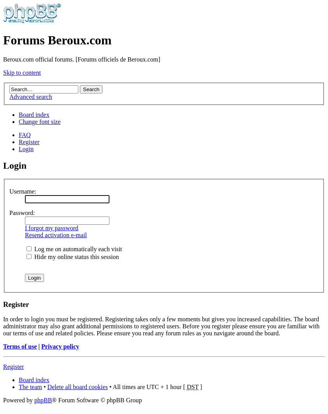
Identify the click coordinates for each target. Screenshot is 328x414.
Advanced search (30, 96)
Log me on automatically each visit (74, 249)
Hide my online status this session (72, 257)
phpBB (43, 400)
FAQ (25, 135)
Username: (22, 191)
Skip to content (22, 72)
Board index (34, 114)
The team (30, 387)
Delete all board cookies (78, 387)
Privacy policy (60, 346)
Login (26, 149)
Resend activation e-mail (56, 235)
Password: (22, 213)
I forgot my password (51, 228)
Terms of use (20, 346)
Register (29, 142)
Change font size (40, 121)
